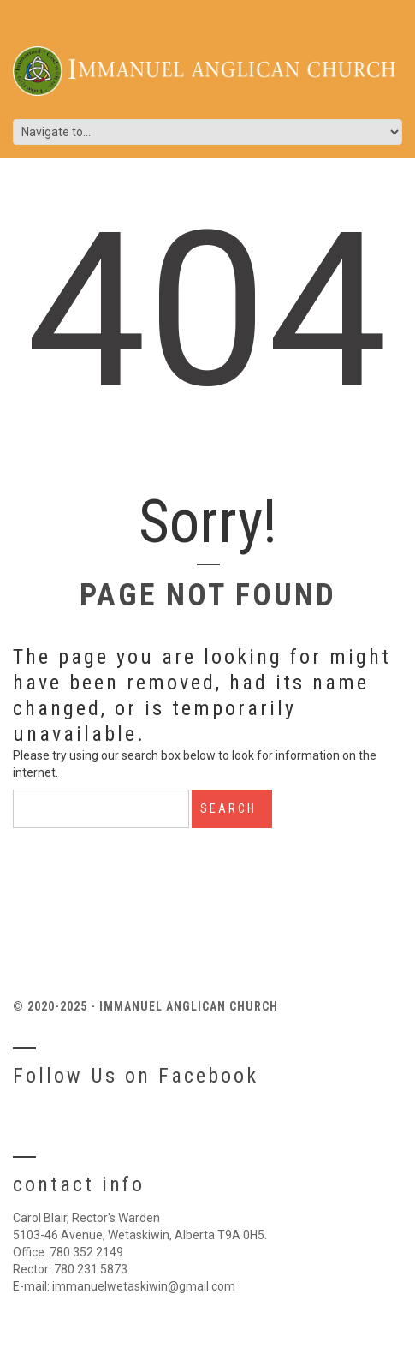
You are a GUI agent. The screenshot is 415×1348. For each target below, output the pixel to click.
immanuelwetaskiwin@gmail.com (143, 1286)
